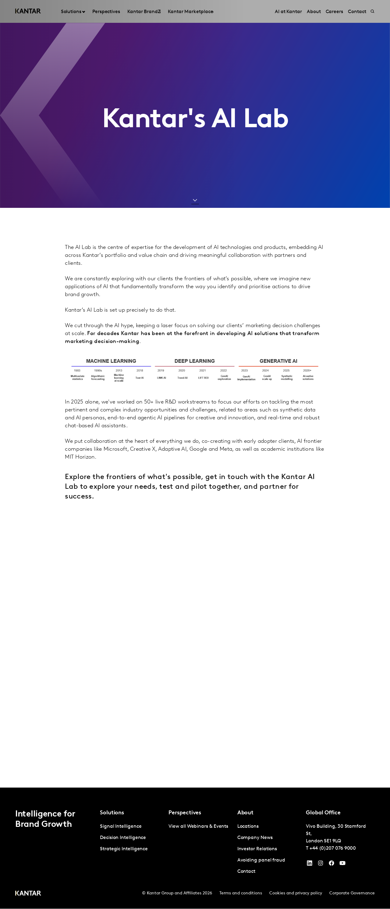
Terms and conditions (240, 893)
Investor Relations (257, 849)
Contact (246, 871)
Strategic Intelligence (124, 849)
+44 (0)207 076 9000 (333, 848)
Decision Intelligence (123, 838)
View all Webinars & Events (198, 826)
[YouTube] (309, 865)
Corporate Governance (352, 893)
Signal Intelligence (120, 826)
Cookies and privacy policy (295, 893)
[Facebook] (331, 865)
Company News (255, 838)
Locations (248, 826)
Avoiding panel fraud (261, 860)
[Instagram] (320, 865)
